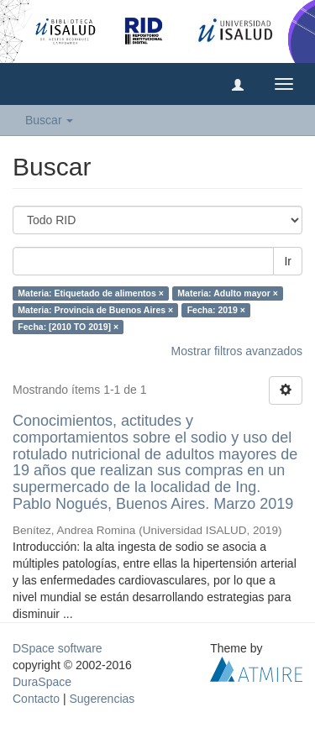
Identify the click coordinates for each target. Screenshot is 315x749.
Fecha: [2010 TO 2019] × (68, 327)
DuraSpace (42, 682)
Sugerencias (101, 698)
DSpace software (57, 648)
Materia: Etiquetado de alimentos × (91, 293)
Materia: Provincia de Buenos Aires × (95, 310)
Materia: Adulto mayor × (227, 293)
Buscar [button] (49, 120)
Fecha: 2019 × (216, 310)
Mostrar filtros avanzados (236, 351)
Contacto (36, 698)
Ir (287, 261)
